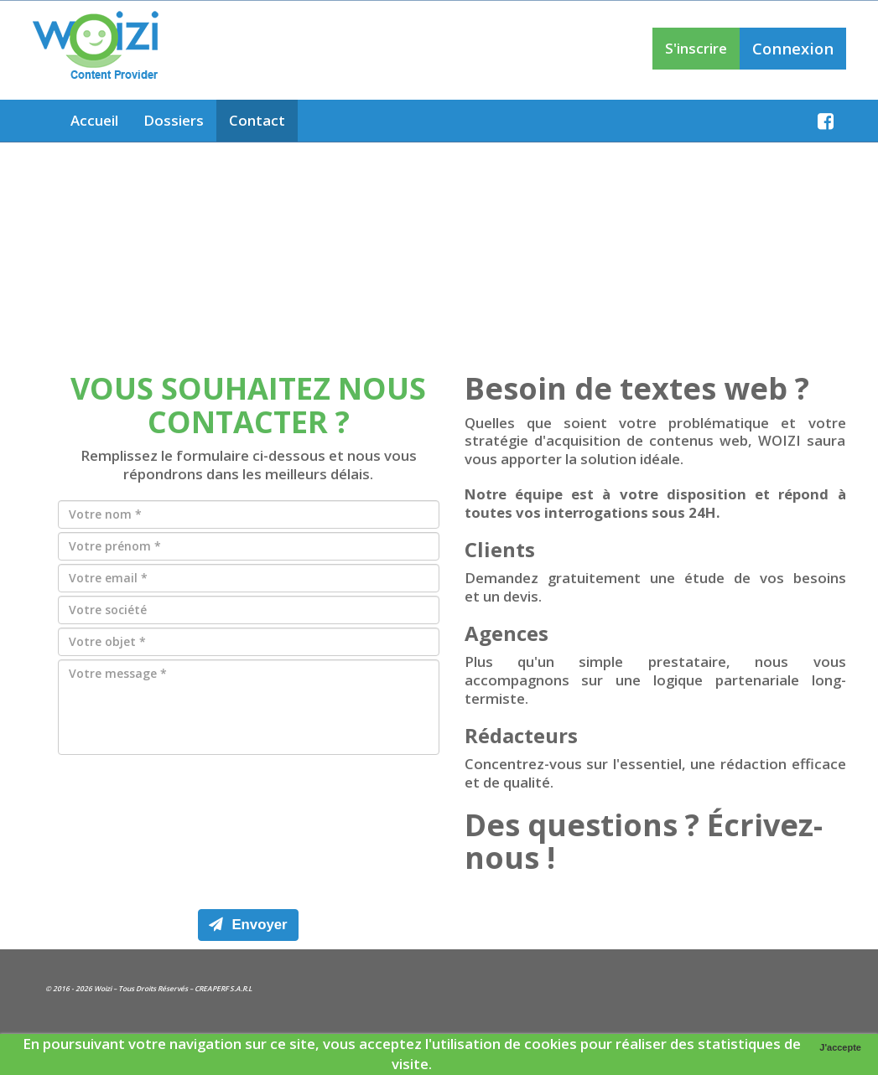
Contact (257, 120)
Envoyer (248, 925)
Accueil (94, 120)
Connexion (793, 48)
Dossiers (173, 120)
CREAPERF (211, 988)
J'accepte (840, 1047)
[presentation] (248, 828)
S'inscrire (696, 48)
